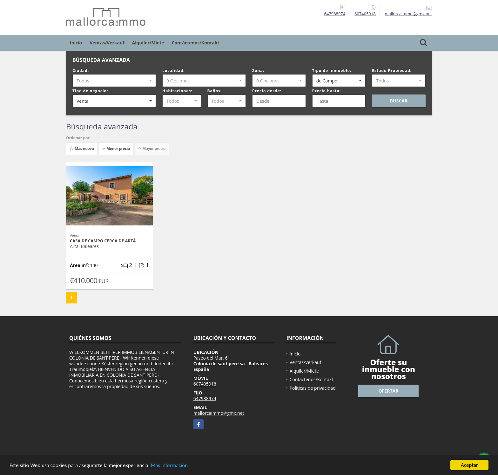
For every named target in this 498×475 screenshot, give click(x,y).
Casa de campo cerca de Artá (103, 240)
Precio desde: (266, 91)
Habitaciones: (177, 91)
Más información (169, 465)
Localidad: (173, 70)
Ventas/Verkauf (107, 43)
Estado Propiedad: (392, 70)
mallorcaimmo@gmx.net (218, 413)
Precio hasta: (326, 91)
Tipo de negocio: (90, 91)
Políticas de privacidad (313, 388)
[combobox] (114, 80)
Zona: (258, 70)
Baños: (214, 91)
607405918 (365, 13)
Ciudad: (80, 70)
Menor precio (116, 148)
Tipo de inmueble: (332, 70)
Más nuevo (82, 148)
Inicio (76, 43)
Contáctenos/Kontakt (195, 43)
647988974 (334, 13)
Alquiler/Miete (148, 43)
